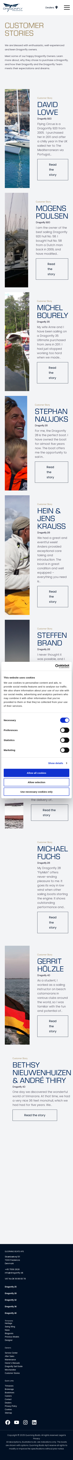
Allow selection (36, 782)
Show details (55, 763)
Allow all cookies (36, 772)
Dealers (50, 7)
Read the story (52, 170)
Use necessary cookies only (36, 791)
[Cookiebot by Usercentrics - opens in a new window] (55, 666)
